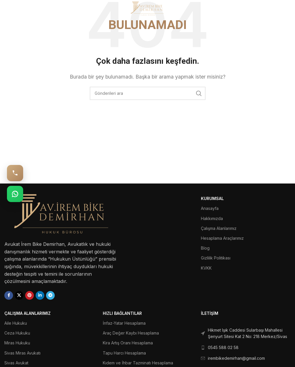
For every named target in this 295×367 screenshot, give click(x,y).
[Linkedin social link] (40, 295)
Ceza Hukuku (17, 332)
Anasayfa (210, 208)
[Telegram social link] (50, 295)
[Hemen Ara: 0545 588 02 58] (15, 173)
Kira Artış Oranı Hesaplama (128, 342)
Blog (205, 248)
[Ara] (148, 93)
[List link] (246, 333)
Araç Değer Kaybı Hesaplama (131, 332)
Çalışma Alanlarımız (219, 228)
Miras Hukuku (17, 342)
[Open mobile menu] (13, 8)
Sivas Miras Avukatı (22, 352)
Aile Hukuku (15, 323)
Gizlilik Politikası (215, 257)
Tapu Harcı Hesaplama (124, 352)
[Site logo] (147, 8)
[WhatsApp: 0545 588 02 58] (15, 194)
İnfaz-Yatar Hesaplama (124, 323)
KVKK (206, 268)
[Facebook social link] (8, 295)
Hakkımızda (212, 218)
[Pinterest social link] (29, 295)
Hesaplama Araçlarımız (222, 238)
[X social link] (19, 295)
